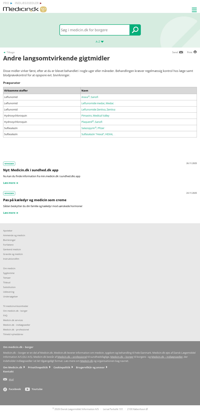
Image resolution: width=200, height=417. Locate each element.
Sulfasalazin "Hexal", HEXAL (97, 134)
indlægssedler (27, 3)
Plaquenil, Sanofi (91, 122)
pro (6, 3)
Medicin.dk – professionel (72, 357)
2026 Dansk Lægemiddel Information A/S (76, 409)
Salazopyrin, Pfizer (92, 128)
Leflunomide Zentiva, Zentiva (98, 109)
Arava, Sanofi (89, 97)
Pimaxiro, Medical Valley (95, 115)
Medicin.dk (86, 361)
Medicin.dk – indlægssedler (167, 357)
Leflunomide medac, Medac (97, 103)
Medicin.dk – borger (121, 357)
